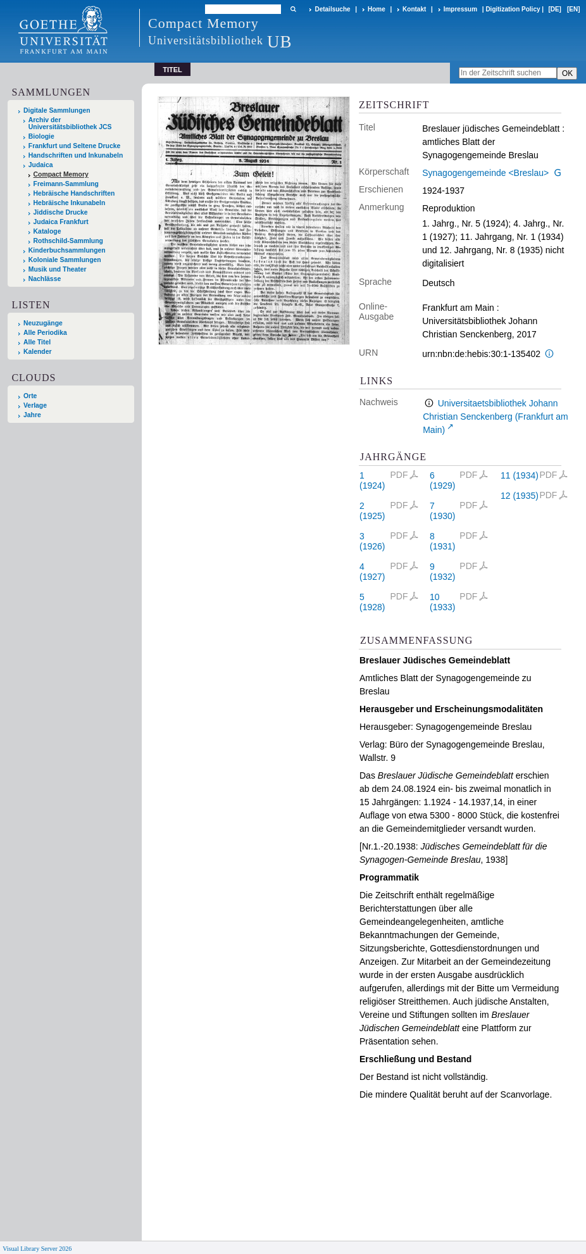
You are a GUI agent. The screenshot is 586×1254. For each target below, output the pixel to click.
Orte (30, 395)
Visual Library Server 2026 (37, 1248)
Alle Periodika (45, 332)
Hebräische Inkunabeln (70, 202)
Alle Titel (37, 342)
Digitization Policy (512, 9)
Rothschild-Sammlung (68, 240)
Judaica (40, 164)
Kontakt (414, 9)
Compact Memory (61, 174)
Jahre (32, 414)
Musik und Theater (57, 269)
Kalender (37, 351)
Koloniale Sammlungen (64, 259)
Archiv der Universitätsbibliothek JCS (70, 123)
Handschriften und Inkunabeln (75, 155)
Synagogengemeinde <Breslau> (485, 173)
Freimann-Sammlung (66, 183)
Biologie (41, 136)
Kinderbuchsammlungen (67, 250)
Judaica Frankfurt (61, 221)
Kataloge (47, 231)
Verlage (35, 405)
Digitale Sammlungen (56, 110)
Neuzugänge (43, 323)
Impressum (460, 9)
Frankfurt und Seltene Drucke (74, 145)
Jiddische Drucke (61, 212)
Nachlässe (44, 278)
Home (376, 9)
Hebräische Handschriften (74, 193)
